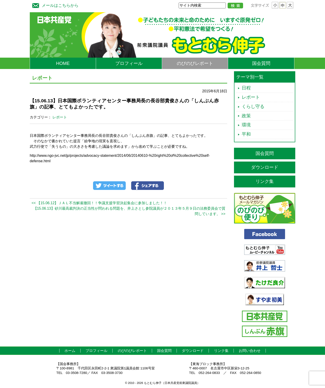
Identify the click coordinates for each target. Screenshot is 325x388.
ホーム (69, 351)
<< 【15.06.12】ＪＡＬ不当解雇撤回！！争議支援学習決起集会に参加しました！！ (99, 203)
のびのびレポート (195, 63)
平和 (246, 134)
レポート (59, 117)
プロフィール (129, 63)
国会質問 (261, 63)
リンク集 (265, 181)
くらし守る (253, 106)
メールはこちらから (54, 5)
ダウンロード (264, 167)
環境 (246, 124)
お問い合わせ (250, 351)
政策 (246, 115)
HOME (63, 63)
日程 (246, 87)
